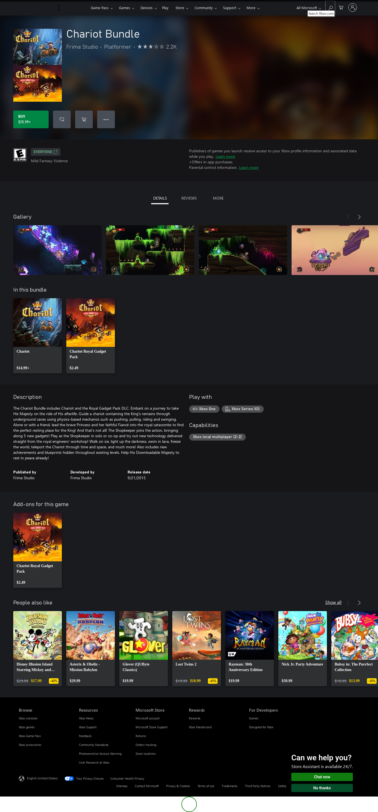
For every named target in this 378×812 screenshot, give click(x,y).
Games (124, 7)
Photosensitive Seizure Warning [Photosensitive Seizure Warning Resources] (100, 753)
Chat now (322, 777)
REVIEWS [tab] (189, 198)
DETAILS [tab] (160, 198)
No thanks (322, 788)
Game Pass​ (100, 7)
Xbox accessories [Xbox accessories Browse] (30, 744)
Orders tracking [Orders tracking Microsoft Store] (146, 744)
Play (165, 7)
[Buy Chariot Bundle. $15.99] (31, 119)
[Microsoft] (38, 7)
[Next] (359, 217)
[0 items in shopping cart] (341, 7)
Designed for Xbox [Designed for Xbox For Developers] (261, 727)
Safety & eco (286, 786)
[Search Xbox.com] (330, 7)
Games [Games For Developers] (253, 718)
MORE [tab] (218, 198)
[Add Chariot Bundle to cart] (84, 119)
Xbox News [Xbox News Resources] (86, 718)
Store (180, 7)
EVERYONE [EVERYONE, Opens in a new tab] (46, 152)
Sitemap (121, 786)
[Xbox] (74, 7)
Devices (147, 7)
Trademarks (229, 786)
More (251, 7)
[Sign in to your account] (352, 7)
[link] (37, 335)
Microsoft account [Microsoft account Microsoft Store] (148, 718)
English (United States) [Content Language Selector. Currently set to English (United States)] (42, 778)
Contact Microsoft (147, 786)
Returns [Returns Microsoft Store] (141, 736)
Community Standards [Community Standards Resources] (94, 744)
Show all (333, 602)
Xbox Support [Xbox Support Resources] (88, 727)
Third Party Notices (258, 786)
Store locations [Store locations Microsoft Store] (146, 753)
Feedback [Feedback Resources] (85, 736)
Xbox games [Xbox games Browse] (27, 727)
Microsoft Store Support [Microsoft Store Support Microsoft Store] (152, 727)
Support (229, 7)
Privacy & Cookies (178, 786)
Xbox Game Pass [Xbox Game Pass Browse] (30, 736)
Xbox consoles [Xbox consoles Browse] (28, 718)
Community (204, 7)
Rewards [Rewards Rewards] (194, 718)
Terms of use (206, 786)
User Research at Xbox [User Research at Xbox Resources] (94, 762)
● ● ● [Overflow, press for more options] (106, 119)
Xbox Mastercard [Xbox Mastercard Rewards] (200, 727)
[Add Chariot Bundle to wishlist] (62, 119)
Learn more (225, 156)
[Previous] (348, 217)
